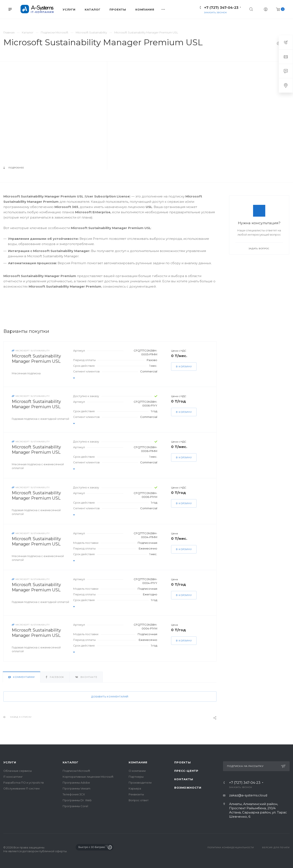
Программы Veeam (76, 788)
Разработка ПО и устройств (23, 782)
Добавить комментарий (109, 696)
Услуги (9, 762)
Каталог (70, 762)
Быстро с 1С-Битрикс (91, 847)
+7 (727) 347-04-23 (221, 8)
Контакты (183, 779)
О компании (137, 770)
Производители (140, 782)
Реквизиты (136, 794)
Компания (138, 762)
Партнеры (136, 776)
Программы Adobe (76, 782)
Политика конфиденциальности (230, 847)
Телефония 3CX (74, 794)
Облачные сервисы (17, 770)
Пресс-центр (186, 770)
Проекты (182, 762)
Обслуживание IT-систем (21, 788)
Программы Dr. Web (77, 800)
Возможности (187, 787)
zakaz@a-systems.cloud (248, 795)
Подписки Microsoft (76, 770)
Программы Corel (75, 806)
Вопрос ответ (139, 800)
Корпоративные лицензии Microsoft (88, 776)
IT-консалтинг (13, 776)
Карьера (135, 788)
